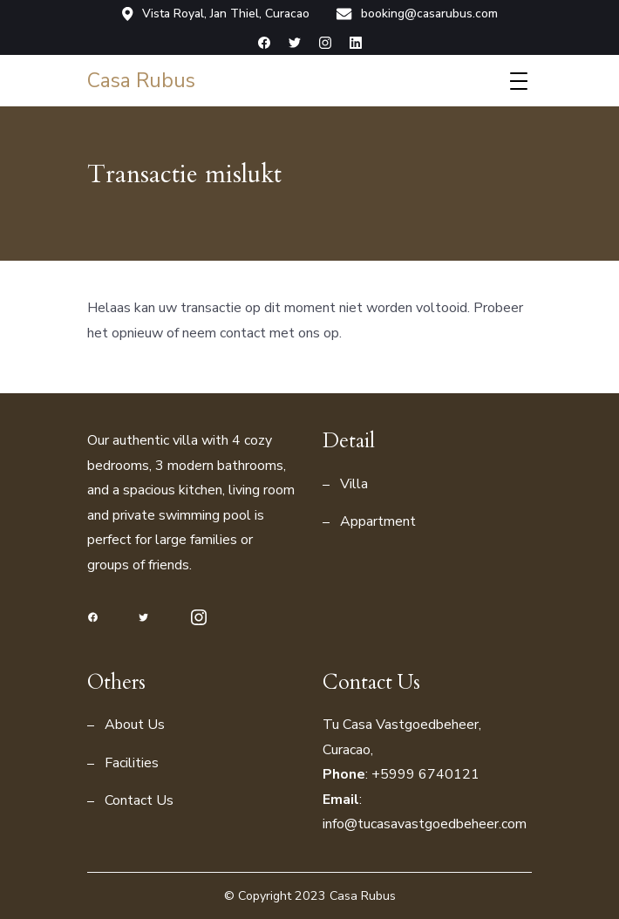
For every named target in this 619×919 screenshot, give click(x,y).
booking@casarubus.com (417, 14)
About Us (135, 724)
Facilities (132, 763)
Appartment (378, 521)
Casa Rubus (141, 80)
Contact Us (139, 800)
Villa (354, 484)
